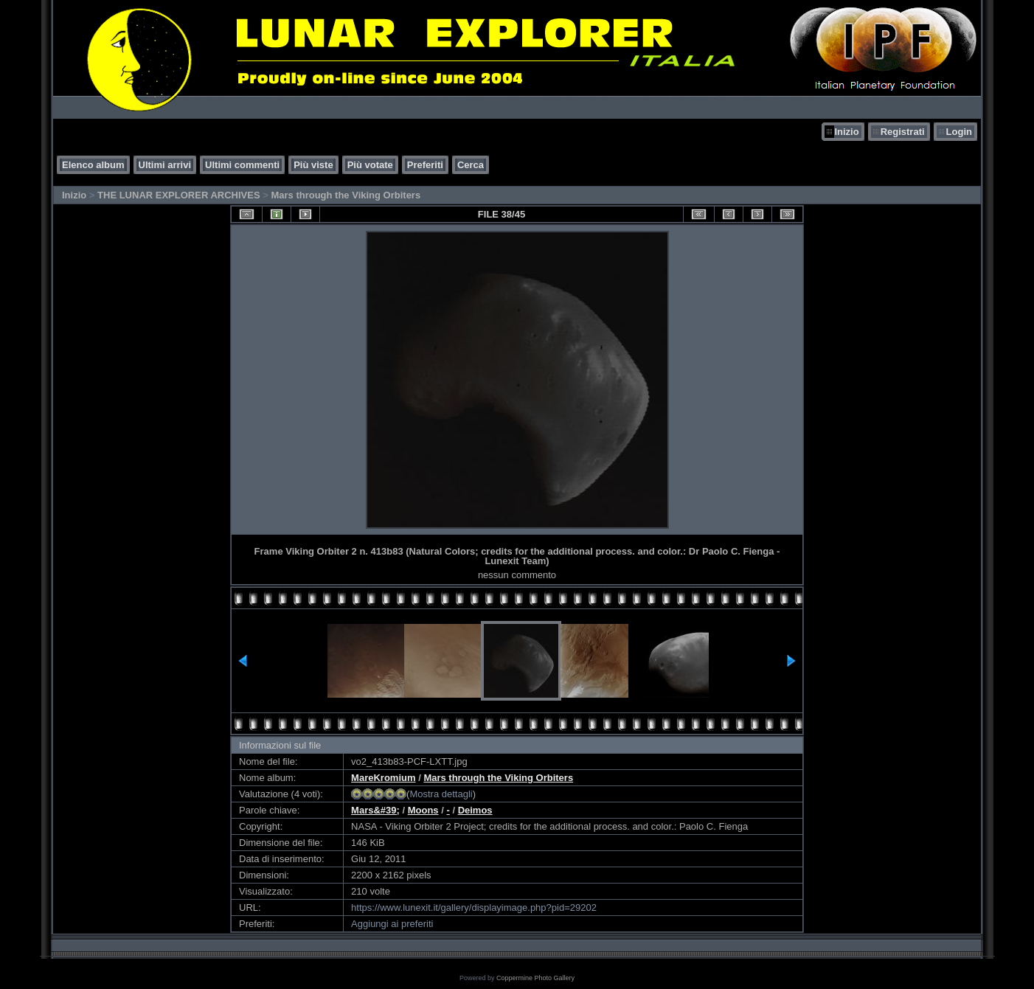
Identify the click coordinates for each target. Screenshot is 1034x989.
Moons (423, 810)
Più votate (370, 164)
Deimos (475, 810)
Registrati (903, 131)
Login (959, 131)
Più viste (313, 164)
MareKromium (383, 777)
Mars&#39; (375, 810)
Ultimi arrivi (165, 164)
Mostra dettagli (440, 793)
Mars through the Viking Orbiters (345, 195)
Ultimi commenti (242, 164)
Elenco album (93, 164)
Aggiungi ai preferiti (392, 923)
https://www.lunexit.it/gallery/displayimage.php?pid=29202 (474, 907)
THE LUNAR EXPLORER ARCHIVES (178, 195)
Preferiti (425, 164)
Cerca (470, 164)
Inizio (846, 131)
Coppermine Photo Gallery (535, 978)
